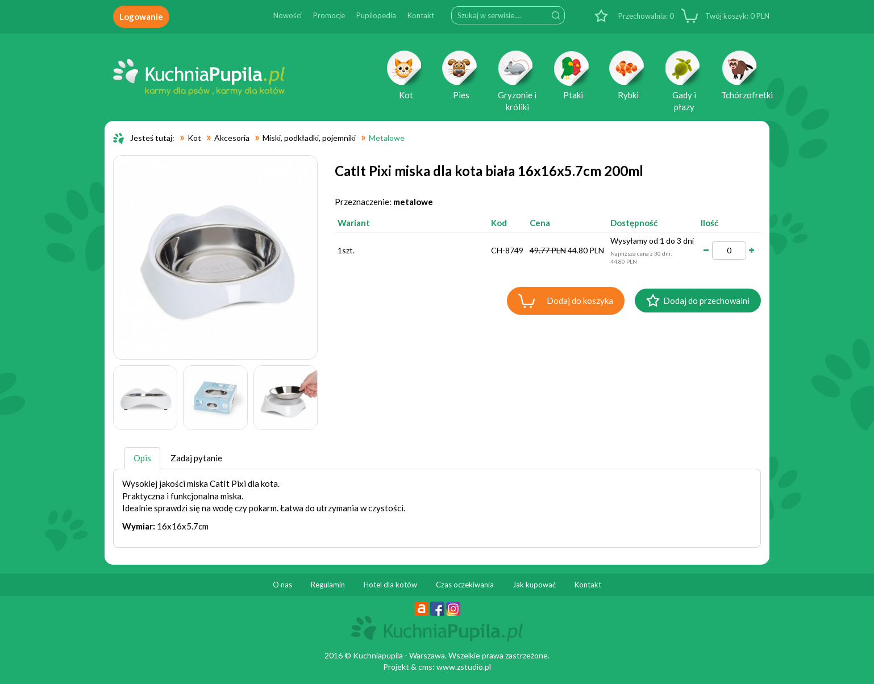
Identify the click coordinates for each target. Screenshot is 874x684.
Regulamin (328, 584)
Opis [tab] (142, 458)
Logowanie (141, 16)
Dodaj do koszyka (580, 300)
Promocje (329, 15)
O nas (282, 584)
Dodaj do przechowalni (706, 300)
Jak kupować (534, 584)
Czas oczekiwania (465, 584)
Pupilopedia (376, 15)
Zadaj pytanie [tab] (196, 458)
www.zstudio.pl (463, 667)
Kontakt (420, 15)
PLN (736, 15)
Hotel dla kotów (390, 584)
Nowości (287, 15)
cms (425, 667)
